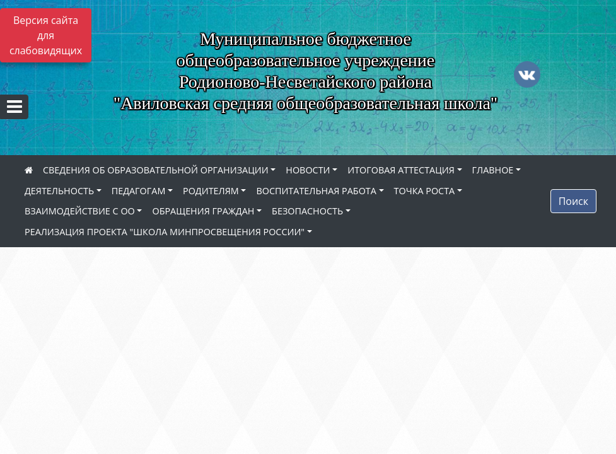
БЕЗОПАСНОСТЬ (307, 211)
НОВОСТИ (308, 170)
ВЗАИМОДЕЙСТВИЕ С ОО (80, 211)
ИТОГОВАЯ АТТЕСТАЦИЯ (401, 170)
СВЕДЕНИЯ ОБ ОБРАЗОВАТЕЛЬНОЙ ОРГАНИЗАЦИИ (156, 170)
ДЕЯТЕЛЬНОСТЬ (59, 191)
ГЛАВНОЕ (493, 170)
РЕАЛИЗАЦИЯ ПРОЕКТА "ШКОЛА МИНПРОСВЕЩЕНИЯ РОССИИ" (165, 232)
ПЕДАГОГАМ (139, 191)
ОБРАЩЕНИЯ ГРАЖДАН (203, 211)
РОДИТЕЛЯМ (211, 191)
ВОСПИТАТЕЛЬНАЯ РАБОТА (316, 191)
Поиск (573, 201)
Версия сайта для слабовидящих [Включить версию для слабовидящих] (45, 35)
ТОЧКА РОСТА (424, 191)
